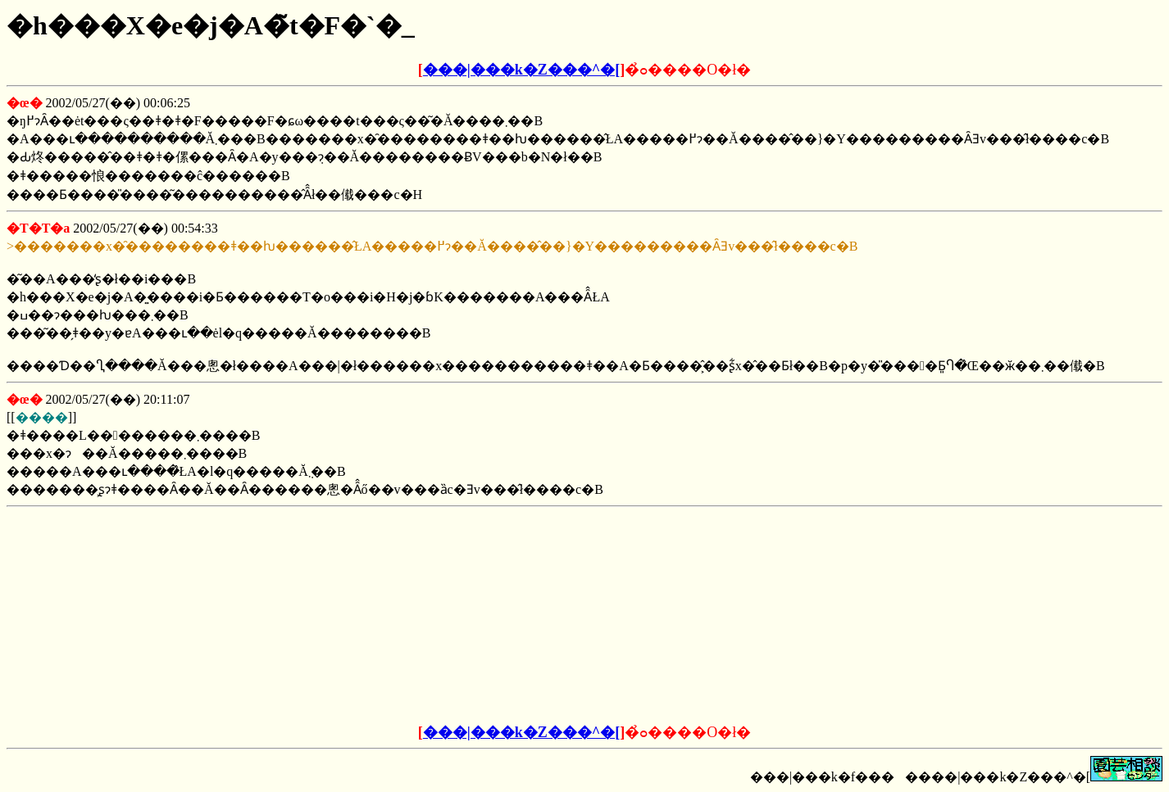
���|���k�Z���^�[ (521, 69)
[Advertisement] (460, 616)
